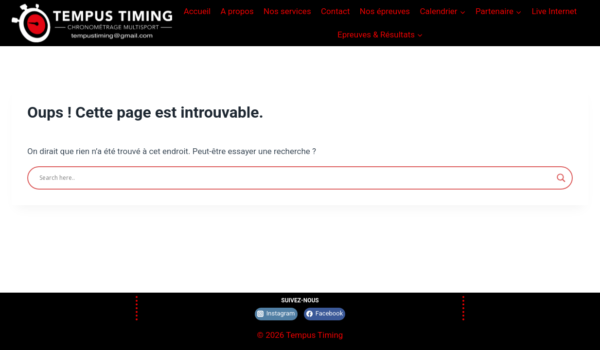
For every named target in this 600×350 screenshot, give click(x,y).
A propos (237, 11)
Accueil (197, 11)
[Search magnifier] (561, 178)
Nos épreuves (385, 11)
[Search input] (295, 178)
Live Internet (554, 11)
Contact (335, 11)
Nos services (287, 11)
